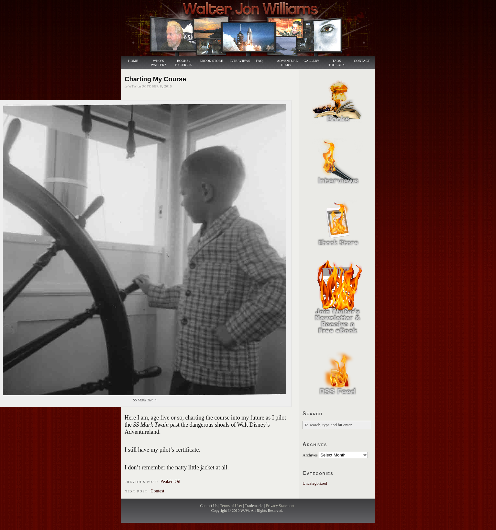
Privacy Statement (280, 505)
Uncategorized (315, 483)
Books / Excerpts (183, 63)
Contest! (158, 491)
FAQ (259, 61)
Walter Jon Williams (252, 28)
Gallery (311, 61)
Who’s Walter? (158, 63)
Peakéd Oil (170, 481)
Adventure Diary (287, 63)
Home (133, 61)
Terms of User (231, 505)
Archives (310, 455)
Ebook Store (211, 61)
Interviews (237, 61)
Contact (362, 61)
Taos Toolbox (336, 63)
